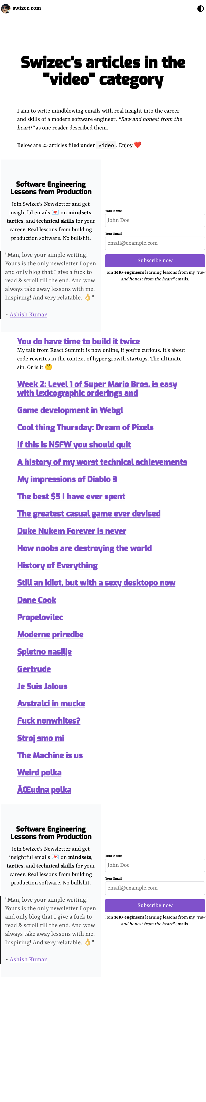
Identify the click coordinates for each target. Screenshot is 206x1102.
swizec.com (27, 8)
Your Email (113, 234)
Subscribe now (155, 261)
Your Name (113, 211)
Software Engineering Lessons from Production (50, 188)
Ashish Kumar (28, 315)
